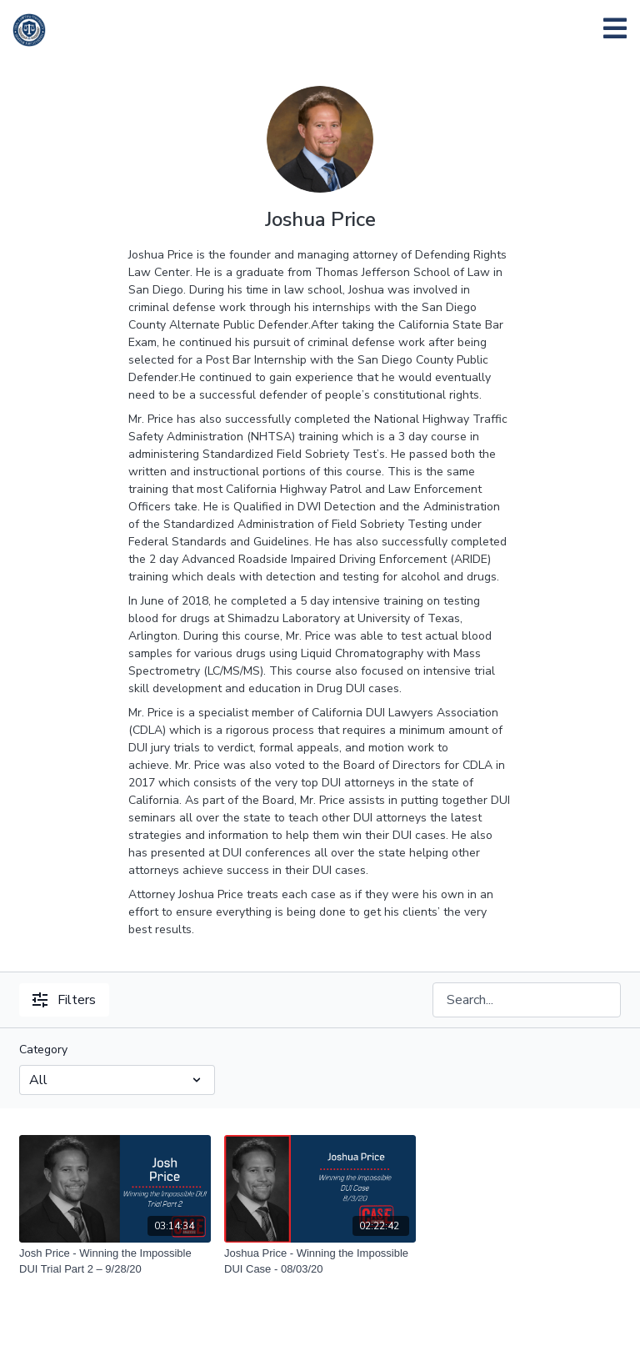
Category (43, 1049)
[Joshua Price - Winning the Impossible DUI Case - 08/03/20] (320, 1261)
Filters (64, 1000)
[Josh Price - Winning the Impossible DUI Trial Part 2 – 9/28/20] (115, 1261)
